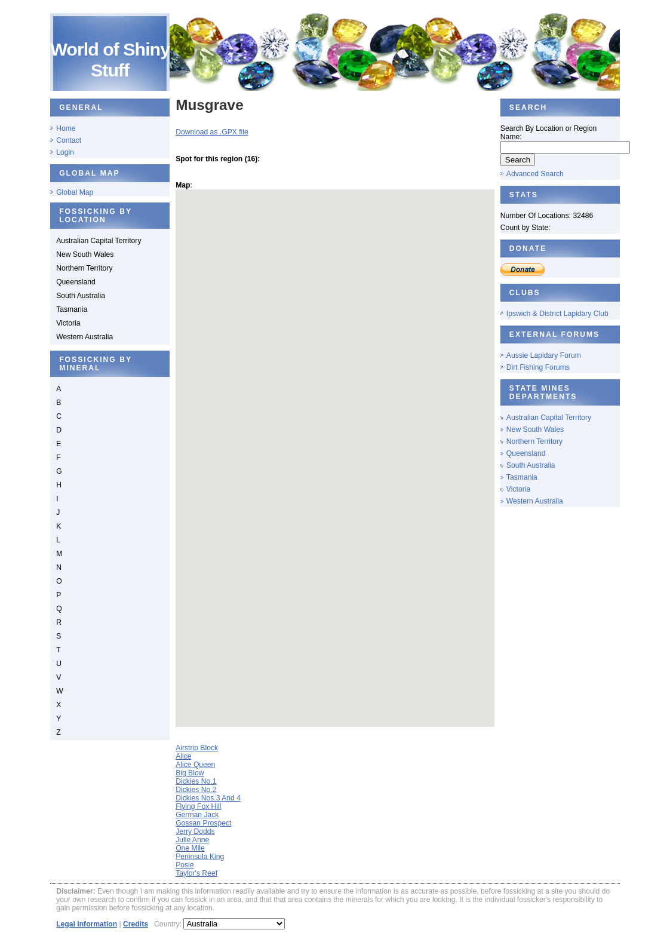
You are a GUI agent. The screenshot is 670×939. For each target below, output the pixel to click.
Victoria (518, 489)
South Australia (530, 465)
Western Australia (534, 501)
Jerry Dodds (195, 831)
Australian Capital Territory (548, 417)
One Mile (190, 848)
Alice (183, 756)
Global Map (74, 192)
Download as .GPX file (212, 132)
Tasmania (521, 477)
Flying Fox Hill (198, 806)
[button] (341, 448)
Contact (68, 140)
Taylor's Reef (196, 873)
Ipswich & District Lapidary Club (557, 313)
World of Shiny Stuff (110, 59)
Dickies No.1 (196, 781)
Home (65, 128)
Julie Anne (192, 840)
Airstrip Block (197, 748)
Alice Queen (195, 764)
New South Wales (535, 429)
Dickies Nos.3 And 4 (208, 798)
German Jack (197, 815)
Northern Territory (534, 441)
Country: (168, 924)
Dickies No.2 (196, 789)
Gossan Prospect (203, 823)
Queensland (526, 453)
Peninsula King (200, 856)
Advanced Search (535, 174)
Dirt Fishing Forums (538, 367)
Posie (184, 865)
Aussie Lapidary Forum (543, 355)
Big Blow (190, 773)
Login (65, 152)
